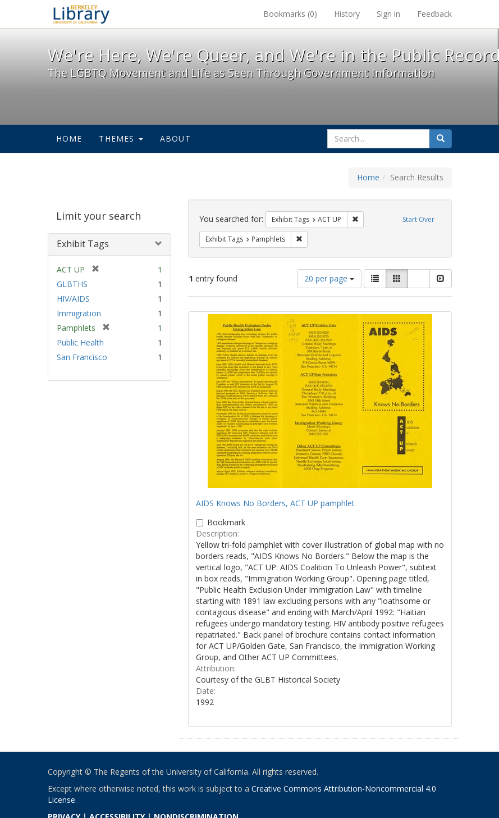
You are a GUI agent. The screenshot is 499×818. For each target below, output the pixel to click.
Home (69, 138)
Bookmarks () (290, 13)
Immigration (79, 313)
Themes (121, 138)
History (347, 13)
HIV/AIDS (73, 298)
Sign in (388, 13)
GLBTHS (72, 284)
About (175, 138)
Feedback (434, 13)
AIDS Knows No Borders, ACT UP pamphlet (275, 503)
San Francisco (82, 357)
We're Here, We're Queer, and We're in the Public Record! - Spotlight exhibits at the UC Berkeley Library (81, 14)
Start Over (418, 219)
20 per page (329, 278)
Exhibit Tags (83, 244)
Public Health (80, 342)
